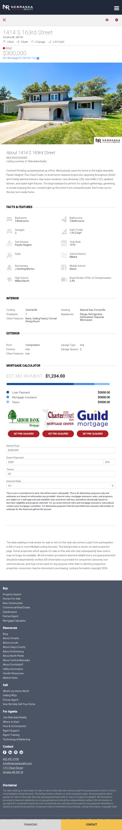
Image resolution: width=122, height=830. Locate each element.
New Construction (13, 603)
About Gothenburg (13, 651)
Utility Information (13, 669)
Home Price (12, 445)
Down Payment (15, 457)
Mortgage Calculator (14, 620)
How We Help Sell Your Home (19, 704)
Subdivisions (10, 612)
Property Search (12, 594)
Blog (5, 634)
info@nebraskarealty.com (17, 763)
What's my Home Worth (16, 691)
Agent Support (11, 730)
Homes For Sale (12, 598)
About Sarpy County (14, 647)
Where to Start (11, 721)
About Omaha (11, 638)
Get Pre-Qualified (24, 434)
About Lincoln (10, 642)
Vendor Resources (13, 673)
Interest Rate (13, 481)
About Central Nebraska (16, 660)
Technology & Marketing (16, 739)
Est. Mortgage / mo (21, 58)
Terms (10, 469)
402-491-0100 (11, 759)
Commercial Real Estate (16, 607)
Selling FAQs (10, 695)
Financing (30, 824)
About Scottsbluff (13, 664)
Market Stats (10, 677)
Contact (91, 824)
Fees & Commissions (14, 726)
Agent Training (11, 735)
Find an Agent (10, 616)
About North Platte (13, 655)
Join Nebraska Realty (15, 717)
